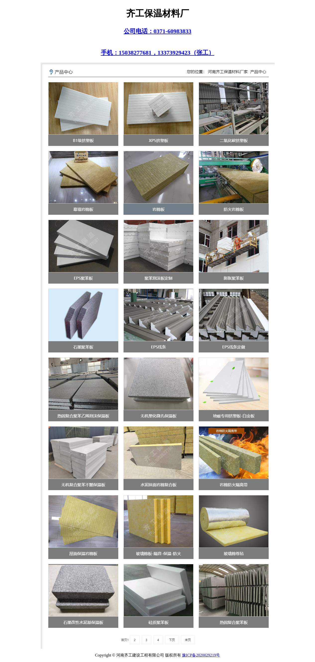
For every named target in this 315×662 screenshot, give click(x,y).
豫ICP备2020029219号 (201, 655)
